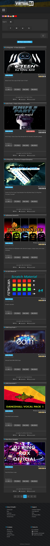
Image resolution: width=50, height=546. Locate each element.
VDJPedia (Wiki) (36, 515)
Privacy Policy (10, 535)
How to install (32, 99)
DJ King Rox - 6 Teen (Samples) (15, 47)
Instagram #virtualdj (38, 533)
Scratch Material (10, 271)
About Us (9, 529)
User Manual (35, 511)
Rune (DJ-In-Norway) (40, 242)
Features (9, 513)
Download (9, 509)
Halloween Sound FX (11, 215)
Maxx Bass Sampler (11, 439)
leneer (44, 298)
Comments (22, 99)
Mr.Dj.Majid (43, 130)
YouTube (35, 531)
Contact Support (36, 509)
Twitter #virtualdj (37, 535)
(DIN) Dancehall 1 (11, 383)
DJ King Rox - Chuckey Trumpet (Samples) (18, 159)
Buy (8, 511)
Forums (34, 516)
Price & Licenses (11, 515)
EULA (8, 536)
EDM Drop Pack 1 (10, 327)
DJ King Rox (43, 74)
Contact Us (10, 531)
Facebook (35, 529)
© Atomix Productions (25, 544)
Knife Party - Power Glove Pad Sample (17, 103)
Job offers (9, 533)
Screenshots (10, 516)
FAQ (33, 513)
